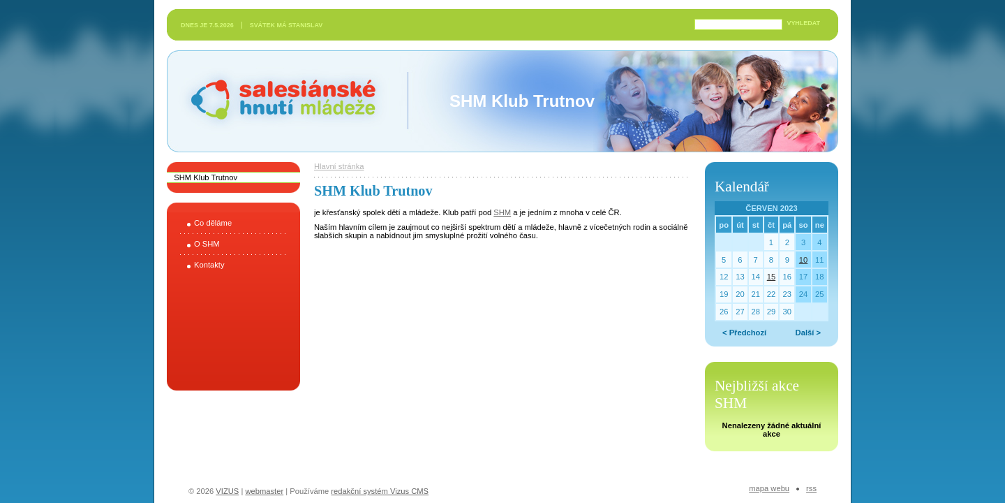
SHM (502, 212)
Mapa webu (769, 488)
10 (803, 260)
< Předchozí (744, 332)
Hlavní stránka (339, 166)
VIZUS (227, 491)
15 (771, 276)
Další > (808, 332)
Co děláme (213, 223)
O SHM (207, 244)
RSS (811, 488)
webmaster (264, 491)
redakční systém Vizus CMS (380, 491)
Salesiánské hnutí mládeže (276, 101)
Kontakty (209, 265)
